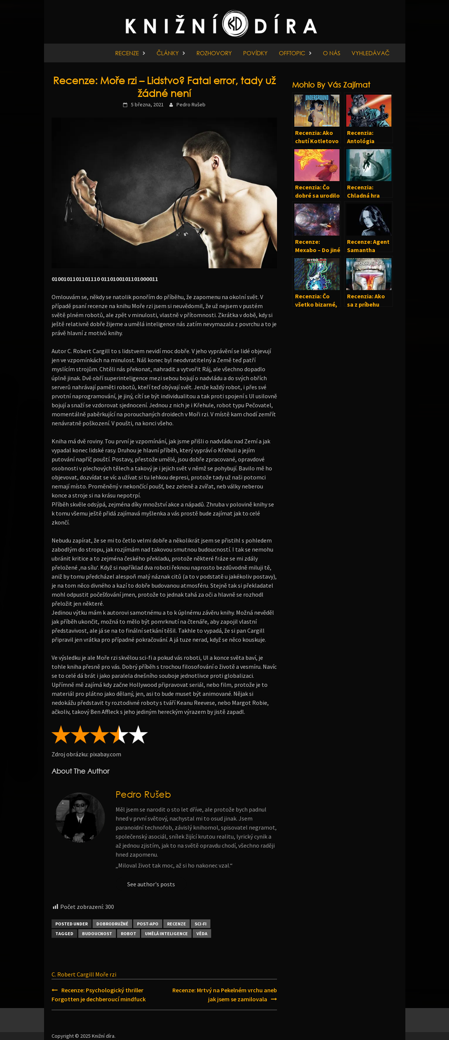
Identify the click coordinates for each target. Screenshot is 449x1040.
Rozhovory (214, 53)
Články (168, 53)
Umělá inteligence (166, 933)
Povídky (255, 53)
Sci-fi (201, 924)
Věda (201, 933)
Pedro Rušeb (191, 104)
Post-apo (147, 924)
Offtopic (292, 53)
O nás (331, 53)
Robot (128, 933)
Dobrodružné (112, 924)
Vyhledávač (371, 53)
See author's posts (151, 884)
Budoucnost (97, 933)
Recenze (127, 53)
